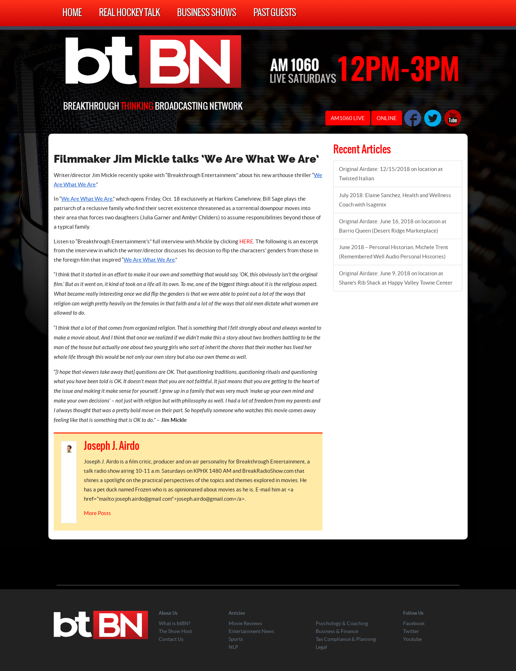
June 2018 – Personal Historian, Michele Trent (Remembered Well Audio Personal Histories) (393, 252)
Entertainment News (251, 631)
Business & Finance (337, 631)
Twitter (411, 631)
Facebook (414, 623)
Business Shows (206, 13)
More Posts (97, 513)
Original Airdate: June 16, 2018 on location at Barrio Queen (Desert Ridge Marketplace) (392, 226)
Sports (236, 639)
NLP (233, 647)
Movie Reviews (245, 623)
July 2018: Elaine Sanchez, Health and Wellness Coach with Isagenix (395, 200)
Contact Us (171, 639)
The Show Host (175, 631)
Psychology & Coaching (342, 623)
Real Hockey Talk (129, 13)
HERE (246, 241)
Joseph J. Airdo (111, 446)
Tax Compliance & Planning (346, 639)
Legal (321, 647)
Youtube (412, 639)
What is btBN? (175, 623)
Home (72, 13)
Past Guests (274, 13)
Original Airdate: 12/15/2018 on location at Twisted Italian (391, 173)
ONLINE (387, 118)
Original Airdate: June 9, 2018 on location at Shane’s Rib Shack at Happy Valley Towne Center (396, 278)
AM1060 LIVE (348, 118)
